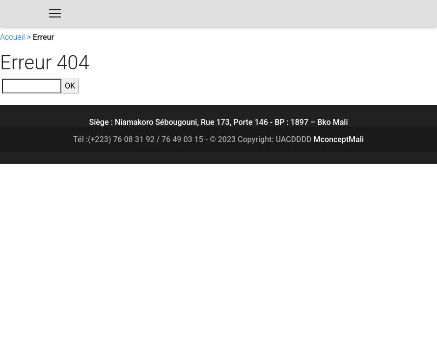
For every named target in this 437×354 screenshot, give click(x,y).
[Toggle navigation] (55, 15)
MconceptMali (339, 139)
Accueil (12, 37)
